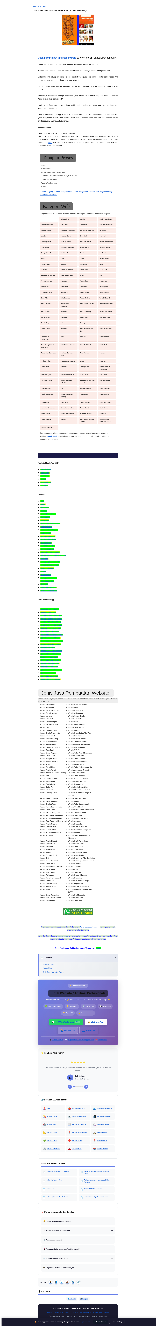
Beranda (48, 1313)
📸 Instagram (85, 1299)
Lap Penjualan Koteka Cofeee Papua (51, 618)
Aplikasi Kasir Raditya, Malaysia (49, 609)
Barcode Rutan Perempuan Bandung (51, 625)
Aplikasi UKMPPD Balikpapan (49, 657)
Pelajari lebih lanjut (85, 1322)
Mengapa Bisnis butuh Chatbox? (50, 552)
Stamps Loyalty (44, 476)
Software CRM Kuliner (47, 568)
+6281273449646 (57, 1040)
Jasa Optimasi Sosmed (47, 549)
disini (50, 143)
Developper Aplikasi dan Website (50, 562)
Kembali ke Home (39, 7)
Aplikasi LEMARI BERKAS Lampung (51, 650)
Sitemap (107, 1313)
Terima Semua (101, 1322)
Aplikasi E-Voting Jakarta (47, 647)
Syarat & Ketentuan (86, 1313)
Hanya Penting (117, 1322)
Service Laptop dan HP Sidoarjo (49, 631)
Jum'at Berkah (44, 520)
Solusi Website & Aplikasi (47, 546)
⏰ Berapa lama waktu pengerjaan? (56, 1231)
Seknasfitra (43, 511)
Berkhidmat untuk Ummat (47, 536)
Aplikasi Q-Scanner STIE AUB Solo (50, 654)
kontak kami (52, 436)
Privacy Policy (98, 1313)
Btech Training (44, 507)
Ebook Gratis (44, 584)
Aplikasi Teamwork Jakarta (48, 673)
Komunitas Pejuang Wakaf (48, 539)
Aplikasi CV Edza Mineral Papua (49, 663)
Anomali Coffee (44, 472)
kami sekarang (63, 936)
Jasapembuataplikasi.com (90, 927)
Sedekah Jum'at (45, 517)
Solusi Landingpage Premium (49, 676)
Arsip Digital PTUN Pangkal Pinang (50, 622)
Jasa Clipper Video (46, 542)
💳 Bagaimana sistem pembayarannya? (58, 1268)
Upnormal (43, 479)
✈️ (73, 1282)
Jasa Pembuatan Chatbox (48, 514)
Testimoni (75, 1313)
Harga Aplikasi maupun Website (49, 565)
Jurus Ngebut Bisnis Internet (48, 578)
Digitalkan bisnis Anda (47, 581)
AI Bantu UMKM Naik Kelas (48, 590)
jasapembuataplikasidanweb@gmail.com (81, 1040)
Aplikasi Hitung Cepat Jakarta (49, 666)
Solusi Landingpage (46, 526)
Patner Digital (44, 558)
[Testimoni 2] (76, 1086)
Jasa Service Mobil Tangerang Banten (51, 641)
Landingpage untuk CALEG (48, 587)
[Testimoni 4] (80, 1086)
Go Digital (43, 571)
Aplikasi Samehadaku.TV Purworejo (50, 670)
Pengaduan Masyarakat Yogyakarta (50, 644)
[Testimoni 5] (82, 1086)
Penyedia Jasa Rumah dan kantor (50, 523)
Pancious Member (45, 482)
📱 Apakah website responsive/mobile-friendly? (61, 1249)
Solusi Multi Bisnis (45, 533)
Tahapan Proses (48, 964)
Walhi (42, 501)
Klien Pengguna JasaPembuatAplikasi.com (53, 555)
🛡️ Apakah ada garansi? (52, 1240)
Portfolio (67, 1313)
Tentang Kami (57, 1313)
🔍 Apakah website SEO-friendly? (56, 1258)
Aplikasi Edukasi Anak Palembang (50, 638)
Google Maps (102, 1040)
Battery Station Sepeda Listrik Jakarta (51, 634)
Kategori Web (47, 968)
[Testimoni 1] (74, 1086)
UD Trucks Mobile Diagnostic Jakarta (51, 615)
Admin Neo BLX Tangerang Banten (50, 660)
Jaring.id (42, 504)
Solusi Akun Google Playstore (49, 530)
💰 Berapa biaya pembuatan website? (57, 1221)
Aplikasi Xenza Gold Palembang (50, 679)
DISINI (98, 948)
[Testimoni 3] (78, 1086)
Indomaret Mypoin (45, 469)
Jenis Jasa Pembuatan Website (53, 972)
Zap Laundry (44, 485)
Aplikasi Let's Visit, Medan (48, 612)
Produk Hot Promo (45, 574)
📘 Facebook (71, 1299)
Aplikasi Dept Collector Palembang (50, 628)
